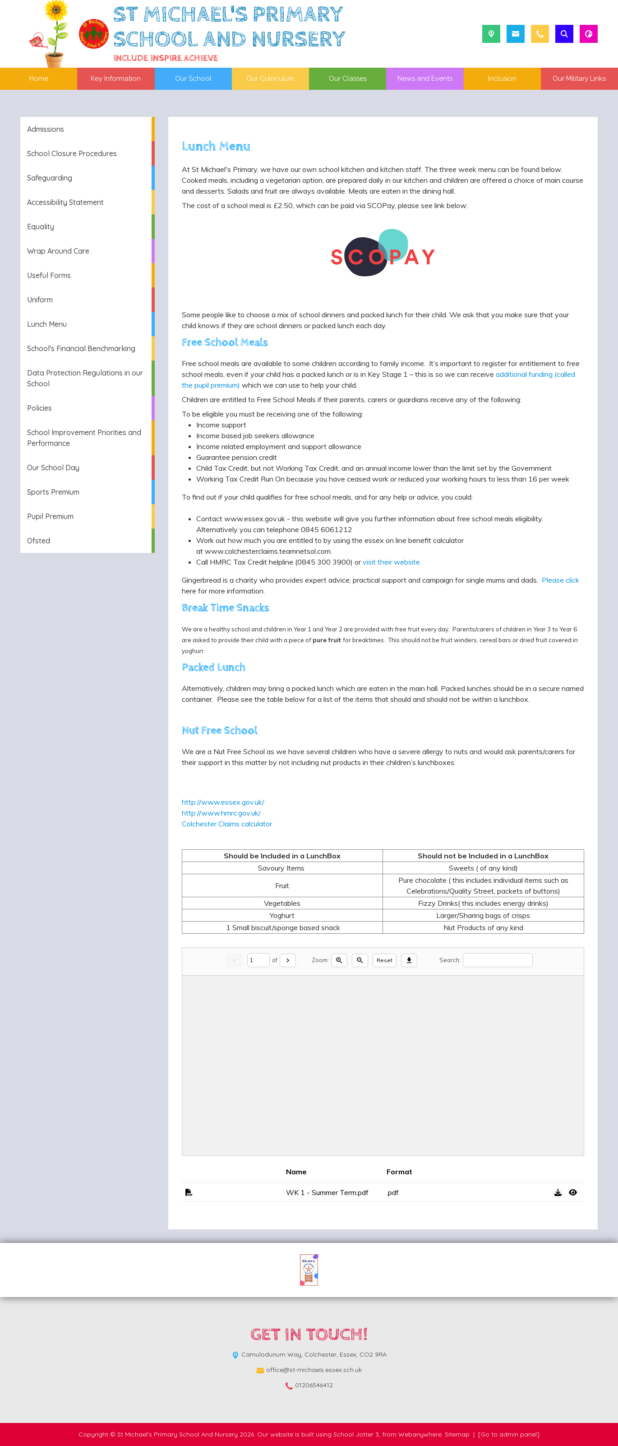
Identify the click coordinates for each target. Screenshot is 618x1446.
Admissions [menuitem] (45, 129)
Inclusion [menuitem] (502, 78)
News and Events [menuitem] (424, 78)
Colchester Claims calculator (227, 823)
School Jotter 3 (356, 1434)
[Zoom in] (339, 961)
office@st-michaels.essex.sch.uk (314, 1370)
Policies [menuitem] (39, 407)
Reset (384, 960)
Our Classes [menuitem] (348, 78)
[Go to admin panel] (509, 1434)
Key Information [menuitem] (116, 78)
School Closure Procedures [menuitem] (72, 153)
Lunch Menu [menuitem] (47, 324)
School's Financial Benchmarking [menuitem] (81, 348)
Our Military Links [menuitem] (579, 78)
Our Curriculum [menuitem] (270, 78)
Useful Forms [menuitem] (49, 275)
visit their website (391, 561)
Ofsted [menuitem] (38, 540)
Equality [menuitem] (40, 226)
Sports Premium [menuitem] (53, 491)
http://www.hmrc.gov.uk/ (221, 812)
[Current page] (258, 960)
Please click (558, 579)
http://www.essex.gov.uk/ (223, 801)
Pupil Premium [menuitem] (50, 516)
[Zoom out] (360, 961)
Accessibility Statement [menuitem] (65, 202)
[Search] (498, 960)
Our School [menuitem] (193, 78)
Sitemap (457, 1434)
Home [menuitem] (38, 78)
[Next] (288, 961)
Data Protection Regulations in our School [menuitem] (85, 378)
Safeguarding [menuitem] (49, 177)
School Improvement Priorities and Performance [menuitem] (84, 438)
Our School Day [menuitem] (53, 467)
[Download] (409, 961)
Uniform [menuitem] (40, 299)
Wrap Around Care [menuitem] (58, 250)
